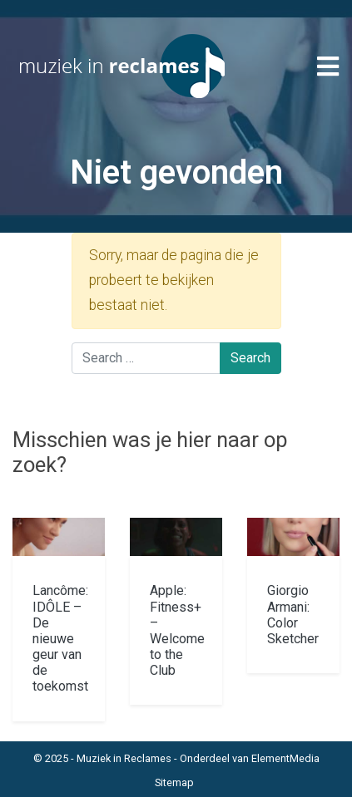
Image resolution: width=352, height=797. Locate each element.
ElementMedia (285, 758)
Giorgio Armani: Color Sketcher (293, 615)
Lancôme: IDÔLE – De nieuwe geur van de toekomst (60, 638)
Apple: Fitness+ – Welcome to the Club (177, 630)
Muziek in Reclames (124, 758)
